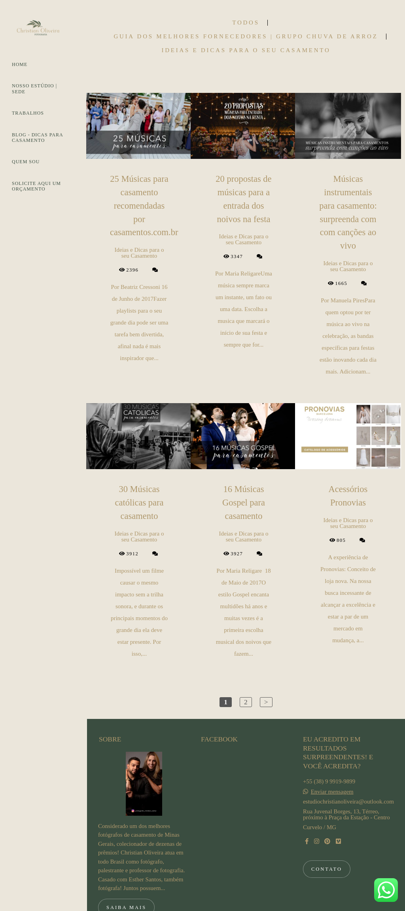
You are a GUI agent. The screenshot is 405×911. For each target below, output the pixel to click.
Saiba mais (126, 872)
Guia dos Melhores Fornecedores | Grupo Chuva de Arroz (246, 37)
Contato (326, 833)
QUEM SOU (26, 161)
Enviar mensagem (332, 756)
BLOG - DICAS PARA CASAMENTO (37, 137)
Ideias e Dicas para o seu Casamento (245, 50)
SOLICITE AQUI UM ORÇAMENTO (36, 186)
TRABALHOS (28, 113)
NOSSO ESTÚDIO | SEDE (34, 88)
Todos (245, 23)
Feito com (245, 904)
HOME (19, 64)
